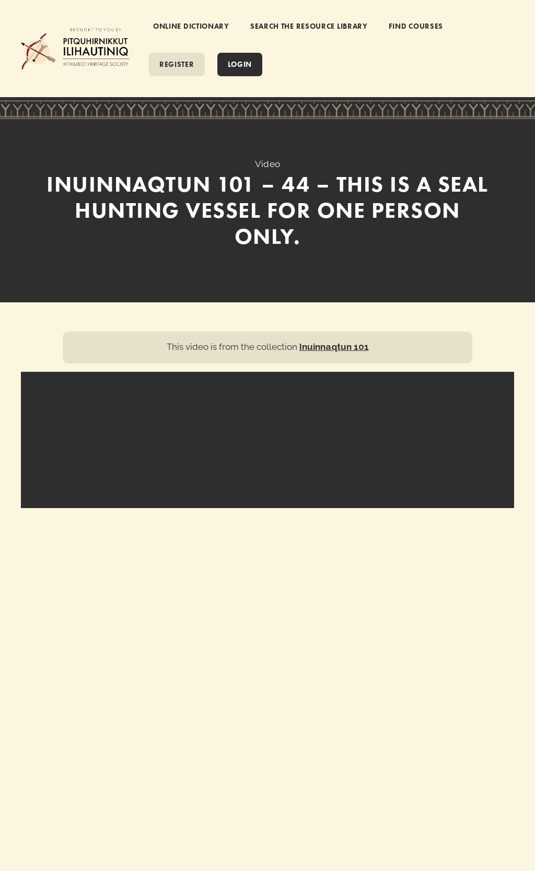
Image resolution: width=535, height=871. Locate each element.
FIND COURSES (416, 26)
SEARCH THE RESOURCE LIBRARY (309, 26)
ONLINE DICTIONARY (191, 26)
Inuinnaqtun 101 (334, 347)
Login (240, 64)
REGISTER (176, 64)
